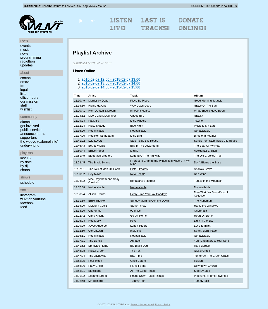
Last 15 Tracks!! (155, 24)
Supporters (28, 137)
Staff (23, 105)
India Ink (135, 230)
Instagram (28, 195)
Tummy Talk (137, 280)
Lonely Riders (138, 225)
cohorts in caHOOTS (224, 6)
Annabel (135, 240)
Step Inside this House (144, 140)
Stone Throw (138, 205)
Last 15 (25, 158)
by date (26, 162)
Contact (26, 78)
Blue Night (136, 125)
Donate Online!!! (192, 24)
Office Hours (29, 97)
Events (25, 46)
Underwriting (29, 145)
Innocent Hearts (140, 110)
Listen (24, 93)
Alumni (25, 122)
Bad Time (136, 255)
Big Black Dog (139, 245)
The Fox (135, 250)
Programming (30, 57)
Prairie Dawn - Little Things (147, 275)
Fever (133, 220)
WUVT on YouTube (33, 199)
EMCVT (25, 82)
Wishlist (26, 109)
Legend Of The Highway (145, 155)
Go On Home (138, 215)
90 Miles (135, 210)
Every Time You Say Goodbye (148, 194)
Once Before (138, 260)
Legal (24, 90)
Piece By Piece (139, 100)
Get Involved (29, 126)
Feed (23, 207)
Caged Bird (137, 115)
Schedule (27, 182)
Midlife (134, 150)
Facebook (27, 203)
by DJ (24, 166)
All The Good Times (142, 270)
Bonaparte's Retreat (142, 180)
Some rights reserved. (142, 304)
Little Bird (136, 135)
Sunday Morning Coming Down (149, 200)
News (24, 53)
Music (24, 49)
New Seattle (137, 174)
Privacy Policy (162, 304)
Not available (138, 130)
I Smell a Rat (138, 265)
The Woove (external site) (39, 141)
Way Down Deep (140, 105)
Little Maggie (138, 120)
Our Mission (29, 101)
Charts (25, 170)
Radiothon (27, 61)
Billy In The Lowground (144, 145)
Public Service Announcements (32, 132)
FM (22, 86)
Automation (80, 63)
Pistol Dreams (139, 169)
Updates (26, 65)
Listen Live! (121, 24)
